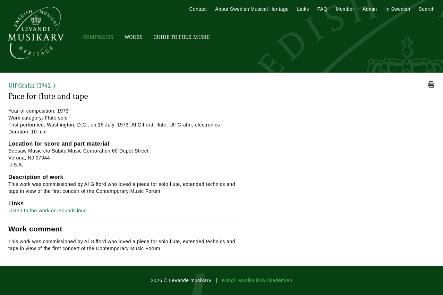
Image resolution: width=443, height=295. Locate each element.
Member (345, 9)
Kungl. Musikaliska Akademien (257, 280)
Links (303, 9)
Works (133, 37)
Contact (198, 9)
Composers (98, 37)
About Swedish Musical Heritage (252, 9)
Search (427, 9)
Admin (370, 9)
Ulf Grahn (32, 85)
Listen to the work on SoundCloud (47, 210)
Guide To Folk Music (182, 37)
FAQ (322, 9)
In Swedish (397, 9)
